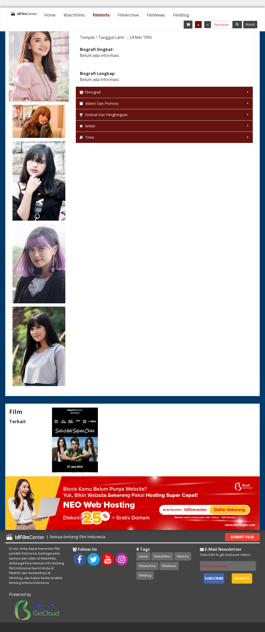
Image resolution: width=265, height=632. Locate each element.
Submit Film (242, 536)
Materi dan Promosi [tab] (99, 103)
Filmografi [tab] (90, 92)
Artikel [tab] (87, 126)
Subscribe (213, 578)
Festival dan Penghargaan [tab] (104, 114)
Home (50, 15)
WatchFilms (74, 15)
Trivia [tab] (87, 137)
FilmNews (156, 15)
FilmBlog (181, 15)
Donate (241, 578)
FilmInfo (101, 15)
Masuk (250, 24)
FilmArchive (128, 15)
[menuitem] (50, 15)
